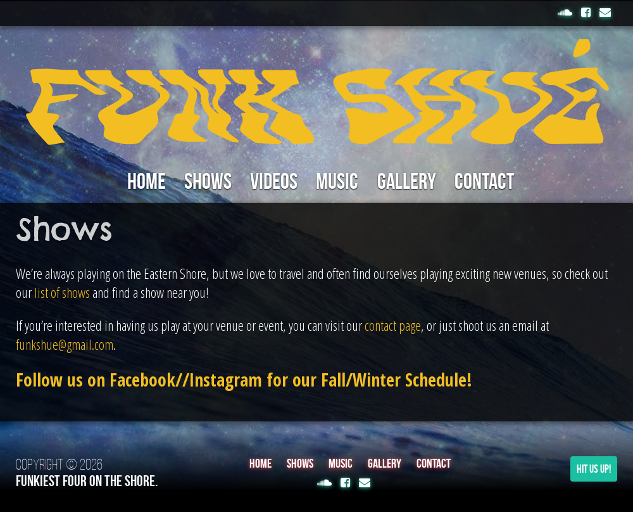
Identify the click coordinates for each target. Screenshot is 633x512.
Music (339, 181)
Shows (203, 181)
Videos (272, 181)
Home (138, 181)
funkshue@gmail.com (64, 344)
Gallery (411, 181)
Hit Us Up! (594, 469)
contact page (393, 325)
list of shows (62, 292)
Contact (493, 181)
